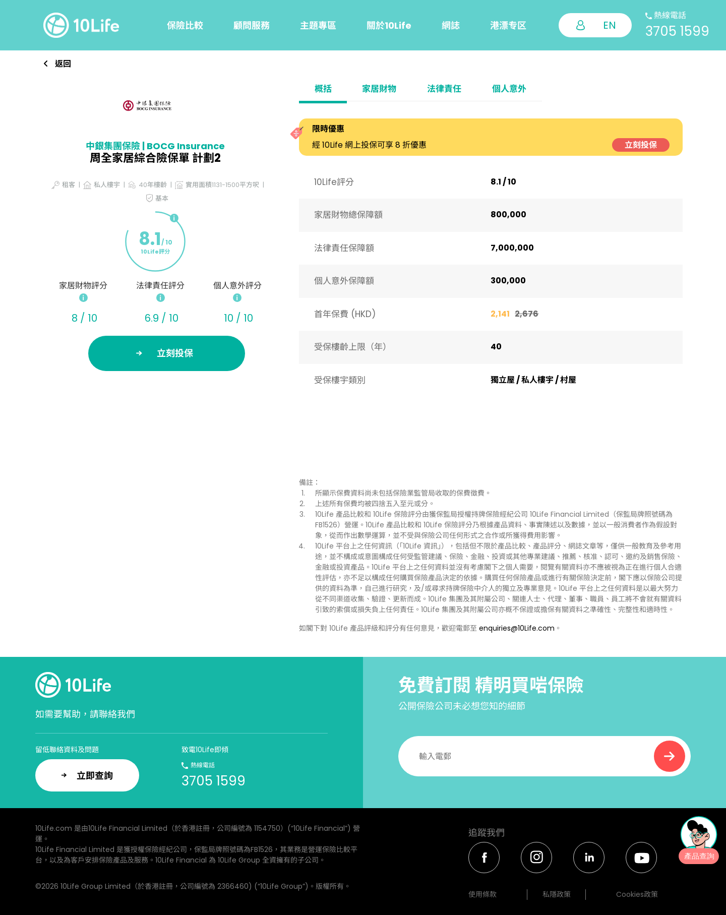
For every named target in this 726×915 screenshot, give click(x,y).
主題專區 (318, 25)
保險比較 (185, 25)
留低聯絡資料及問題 (67, 750)
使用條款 (482, 894)
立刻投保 (641, 145)
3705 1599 (677, 31)
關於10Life (389, 25)
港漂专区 (508, 25)
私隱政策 (556, 894)
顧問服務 (251, 25)
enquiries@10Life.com (517, 628)
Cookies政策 (637, 894)
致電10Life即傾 (205, 750)
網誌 (451, 25)
